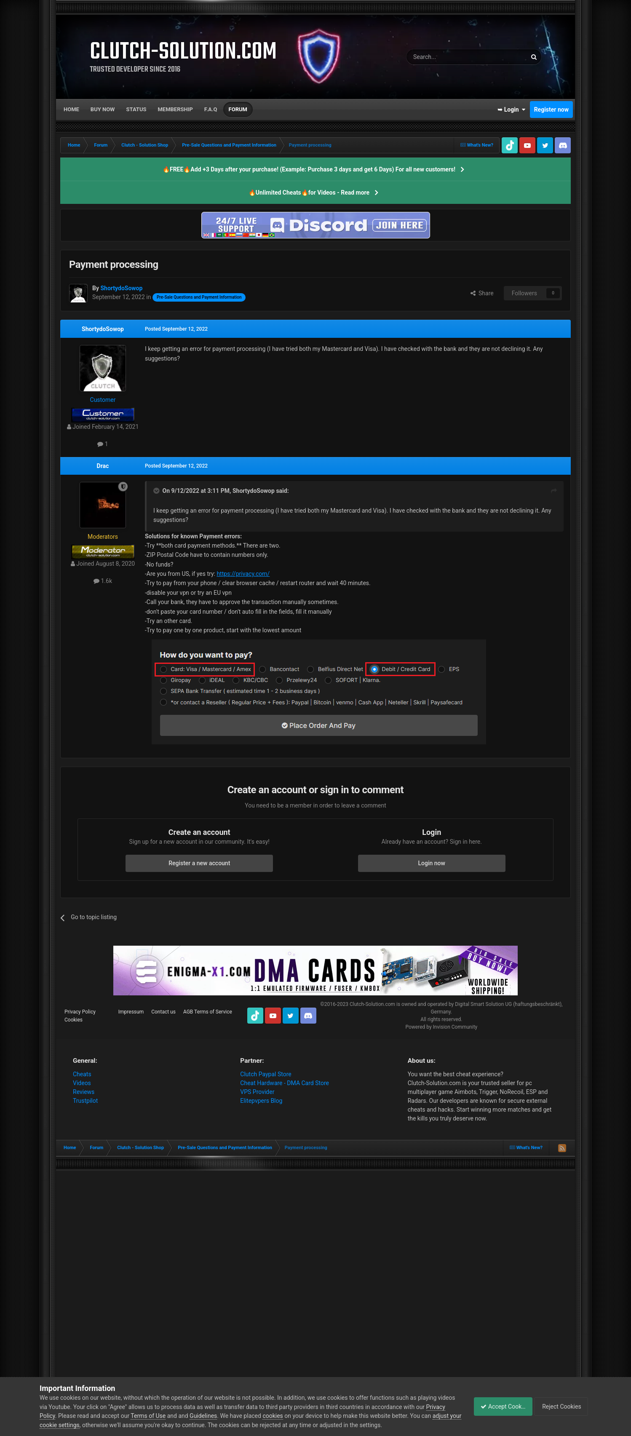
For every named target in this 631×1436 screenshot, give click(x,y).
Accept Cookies (498, 1406)
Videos (82, 1083)
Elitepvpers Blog (261, 1100)
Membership (175, 109)
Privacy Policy (80, 1012)
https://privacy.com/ (243, 573)
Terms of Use (168, 1415)
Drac (103, 466)
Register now (551, 109)
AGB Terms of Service (207, 1012)
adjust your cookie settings (75, 1425)
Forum (238, 109)
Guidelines (224, 1415)
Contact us (163, 1012)
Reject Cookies (562, 1406)
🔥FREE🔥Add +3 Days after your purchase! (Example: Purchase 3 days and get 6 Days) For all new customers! (309, 169)
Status (136, 109)
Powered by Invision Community (441, 1027)
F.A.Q (210, 109)
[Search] (446, 56)
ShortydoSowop (103, 329)
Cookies (73, 1020)
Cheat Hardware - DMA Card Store (284, 1083)
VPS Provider (257, 1091)
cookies (293, 1415)
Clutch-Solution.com (372, 1004)
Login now (431, 863)
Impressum (131, 1012)
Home (71, 109)
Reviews (83, 1091)
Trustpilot (85, 1100)
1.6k (103, 581)
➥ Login (511, 109)
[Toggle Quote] (157, 490)
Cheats (82, 1074)
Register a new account (199, 863)
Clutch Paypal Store (265, 1074)
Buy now (103, 109)
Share (482, 293)
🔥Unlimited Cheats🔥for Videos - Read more (309, 192)
